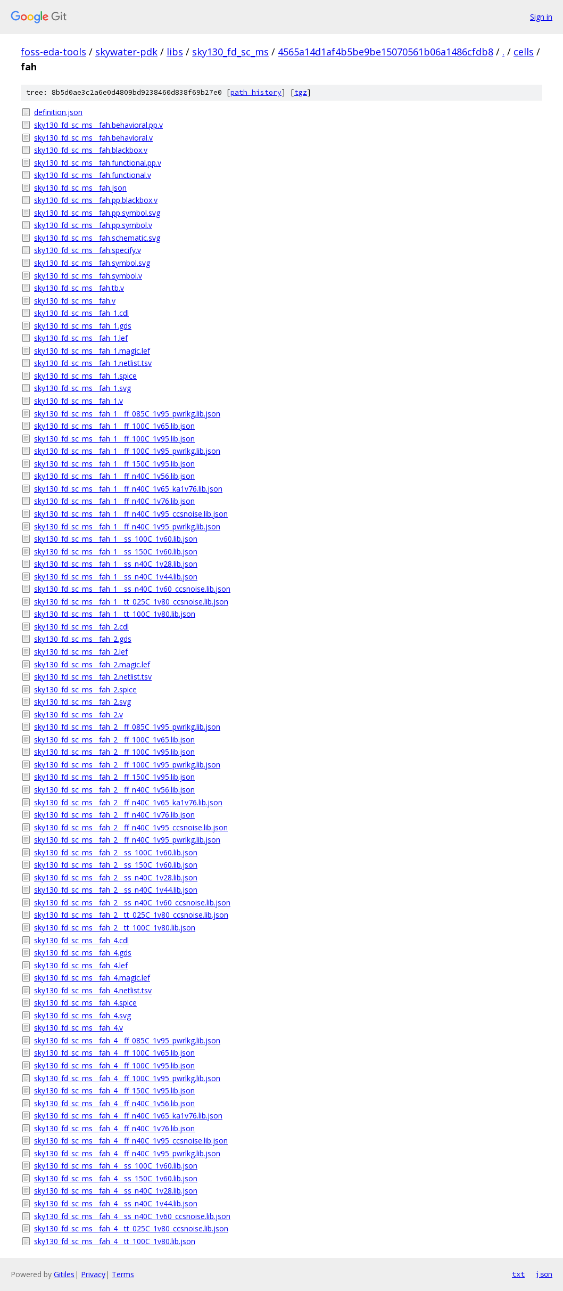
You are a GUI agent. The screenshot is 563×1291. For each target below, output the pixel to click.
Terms (123, 1274)
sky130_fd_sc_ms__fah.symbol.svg (92, 263)
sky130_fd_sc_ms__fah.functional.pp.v (97, 163)
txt (518, 1274)
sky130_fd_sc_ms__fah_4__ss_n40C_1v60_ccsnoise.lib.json (132, 1216)
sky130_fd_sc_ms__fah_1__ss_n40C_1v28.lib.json (115, 564)
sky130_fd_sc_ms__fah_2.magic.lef (92, 664)
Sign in (541, 17)
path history (256, 92)
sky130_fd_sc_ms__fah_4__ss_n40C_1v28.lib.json (115, 1191)
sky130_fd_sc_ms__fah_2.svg (82, 702)
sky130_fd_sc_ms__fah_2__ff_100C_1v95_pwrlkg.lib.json (127, 764)
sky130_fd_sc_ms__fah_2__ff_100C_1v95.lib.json (114, 752)
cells (524, 51)
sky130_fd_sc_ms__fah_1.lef (81, 338)
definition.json (58, 112)
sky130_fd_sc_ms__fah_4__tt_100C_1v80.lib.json (114, 1241)
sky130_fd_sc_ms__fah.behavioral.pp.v (98, 125)
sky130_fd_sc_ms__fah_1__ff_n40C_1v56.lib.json (114, 476)
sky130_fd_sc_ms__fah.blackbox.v (90, 150)
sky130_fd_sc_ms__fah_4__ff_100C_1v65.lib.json (114, 1053)
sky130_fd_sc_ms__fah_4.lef (81, 965)
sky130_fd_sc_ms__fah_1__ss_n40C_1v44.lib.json (115, 576)
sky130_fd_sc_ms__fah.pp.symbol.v (93, 225)
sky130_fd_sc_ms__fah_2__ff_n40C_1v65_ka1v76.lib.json (128, 802)
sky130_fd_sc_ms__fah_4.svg (82, 1015)
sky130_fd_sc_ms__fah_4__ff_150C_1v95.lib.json (114, 1090)
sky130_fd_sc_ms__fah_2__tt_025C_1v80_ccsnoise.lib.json (131, 915)
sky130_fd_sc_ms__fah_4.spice (85, 1003)
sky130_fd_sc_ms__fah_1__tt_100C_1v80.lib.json (114, 614)
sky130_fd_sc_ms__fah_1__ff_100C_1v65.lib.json (114, 426)
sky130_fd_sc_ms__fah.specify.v (87, 250)
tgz (300, 92)
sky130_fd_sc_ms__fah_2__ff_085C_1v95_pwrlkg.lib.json (127, 727)
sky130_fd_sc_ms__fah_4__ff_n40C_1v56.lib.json (114, 1103)
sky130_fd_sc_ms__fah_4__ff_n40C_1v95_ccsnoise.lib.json (131, 1140)
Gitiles (64, 1274)
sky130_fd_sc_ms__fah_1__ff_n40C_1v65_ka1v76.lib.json (128, 489)
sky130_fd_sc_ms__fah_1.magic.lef (92, 351)
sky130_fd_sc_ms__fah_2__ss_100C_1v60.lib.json (115, 852)
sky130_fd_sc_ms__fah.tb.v (79, 288)
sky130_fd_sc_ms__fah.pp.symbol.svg (97, 213)
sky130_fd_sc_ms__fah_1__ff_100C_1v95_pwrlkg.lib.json (127, 451)
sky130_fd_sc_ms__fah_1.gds (82, 326)
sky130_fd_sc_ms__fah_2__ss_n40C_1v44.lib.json (115, 890)
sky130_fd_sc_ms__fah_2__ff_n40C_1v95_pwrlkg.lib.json (127, 840)
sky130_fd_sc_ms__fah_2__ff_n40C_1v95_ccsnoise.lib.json (131, 827)
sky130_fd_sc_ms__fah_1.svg (82, 388)
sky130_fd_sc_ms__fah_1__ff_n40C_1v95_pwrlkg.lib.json (127, 526)
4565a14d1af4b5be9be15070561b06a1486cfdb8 (385, 51)
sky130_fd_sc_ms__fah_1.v (78, 401)
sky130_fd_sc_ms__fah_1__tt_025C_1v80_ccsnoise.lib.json (131, 602)
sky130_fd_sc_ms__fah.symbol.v (88, 276)
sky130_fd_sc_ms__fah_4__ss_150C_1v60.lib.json (115, 1178)
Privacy (93, 1274)
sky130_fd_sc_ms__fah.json (80, 188)
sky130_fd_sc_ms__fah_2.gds (82, 639)
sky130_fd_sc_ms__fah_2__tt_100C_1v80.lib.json (114, 927)
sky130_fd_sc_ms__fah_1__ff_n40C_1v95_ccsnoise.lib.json (131, 514)
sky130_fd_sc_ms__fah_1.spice (85, 376)
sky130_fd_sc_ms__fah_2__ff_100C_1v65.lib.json (114, 739)
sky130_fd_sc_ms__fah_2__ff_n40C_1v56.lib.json (114, 790)
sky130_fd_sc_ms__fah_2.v (78, 714)
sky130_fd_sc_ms (230, 51)
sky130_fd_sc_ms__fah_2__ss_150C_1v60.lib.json (115, 865)
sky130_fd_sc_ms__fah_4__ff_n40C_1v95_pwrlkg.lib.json (127, 1153)
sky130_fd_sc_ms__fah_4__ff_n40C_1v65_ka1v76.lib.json (128, 1115)
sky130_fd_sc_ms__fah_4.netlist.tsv (93, 990)
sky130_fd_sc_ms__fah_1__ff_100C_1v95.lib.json (114, 439)
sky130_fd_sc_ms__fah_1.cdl (81, 313)
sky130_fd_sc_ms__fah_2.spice (85, 689)
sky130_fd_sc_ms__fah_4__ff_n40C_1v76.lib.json (114, 1128)
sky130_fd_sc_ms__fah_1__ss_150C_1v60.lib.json (115, 551)
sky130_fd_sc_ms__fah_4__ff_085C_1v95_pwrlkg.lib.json (127, 1040)
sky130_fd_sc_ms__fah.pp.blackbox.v (96, 200)
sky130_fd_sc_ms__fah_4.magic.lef (92, 978)
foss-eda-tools (53, 51)
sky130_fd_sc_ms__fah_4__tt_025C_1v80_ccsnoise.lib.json (131, 1228)
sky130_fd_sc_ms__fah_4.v (78, 1028)
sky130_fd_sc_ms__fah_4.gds (82, 952)
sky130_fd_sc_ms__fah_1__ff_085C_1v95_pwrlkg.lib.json (127, 413)
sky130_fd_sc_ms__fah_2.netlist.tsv (93, 677)
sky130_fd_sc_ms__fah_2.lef (81, 652)
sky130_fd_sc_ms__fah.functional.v (92, 175)
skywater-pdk (126, 51)
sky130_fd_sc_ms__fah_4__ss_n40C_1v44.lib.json (115, 1203)
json (543, 1274)
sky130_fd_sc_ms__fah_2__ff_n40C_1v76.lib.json (114, 815)
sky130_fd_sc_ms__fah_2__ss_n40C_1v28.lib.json (115, 877)
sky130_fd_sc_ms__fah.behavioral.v (93, 138)
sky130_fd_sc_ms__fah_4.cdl (81, 940)
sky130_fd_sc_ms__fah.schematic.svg (97, 238)
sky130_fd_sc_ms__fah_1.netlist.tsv (93, 363)
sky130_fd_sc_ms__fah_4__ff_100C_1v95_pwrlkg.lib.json (127, 1078)
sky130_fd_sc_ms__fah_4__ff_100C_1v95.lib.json (114, 1065)
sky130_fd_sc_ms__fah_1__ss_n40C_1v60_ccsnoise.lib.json (132, 589)
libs (175, 51)
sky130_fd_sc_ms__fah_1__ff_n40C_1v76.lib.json (114, 501)
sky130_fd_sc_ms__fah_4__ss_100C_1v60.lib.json (115, 1166)
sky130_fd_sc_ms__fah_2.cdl (81, 627)
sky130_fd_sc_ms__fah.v (74, 301)
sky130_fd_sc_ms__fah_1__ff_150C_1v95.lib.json (114, 464)
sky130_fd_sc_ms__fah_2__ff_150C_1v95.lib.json (114, 777)
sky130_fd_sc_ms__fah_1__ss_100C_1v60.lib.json (115, 539)
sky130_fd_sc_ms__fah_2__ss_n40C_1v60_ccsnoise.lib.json (132, 902)
